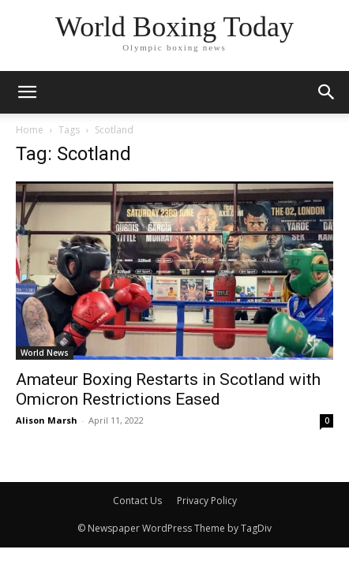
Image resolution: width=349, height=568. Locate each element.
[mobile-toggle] (27, 92)
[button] (327, 92)
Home (29, 129)
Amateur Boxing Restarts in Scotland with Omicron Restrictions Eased (168, 389)
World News (45, 352)
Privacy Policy (207, 500)
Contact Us (137, 500)
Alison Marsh (46, 420)
